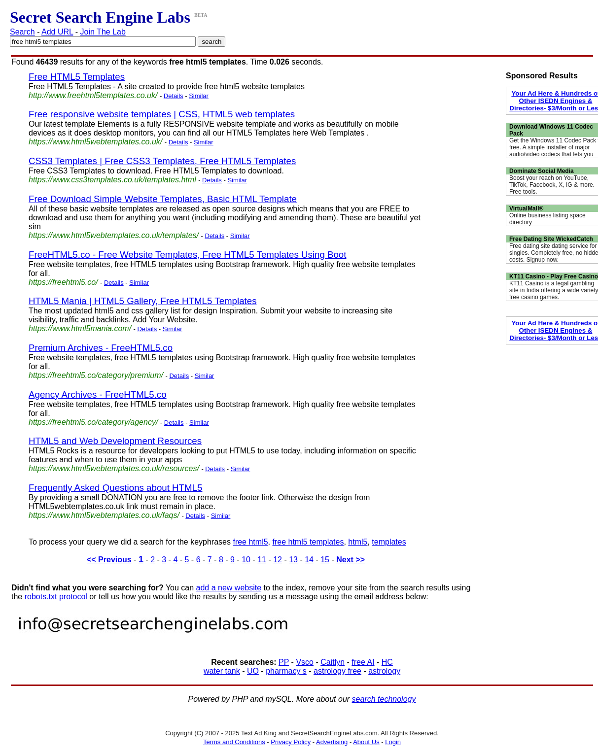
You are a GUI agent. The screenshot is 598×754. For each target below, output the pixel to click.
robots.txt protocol (56, 596)
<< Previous (109, 559)
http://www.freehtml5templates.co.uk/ (93, 95)
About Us (366, 742)
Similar (199, 96)
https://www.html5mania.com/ (80, 328)
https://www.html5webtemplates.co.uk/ (95, 141)
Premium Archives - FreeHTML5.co (101, 348)
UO (253, 671)
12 (277, 559)
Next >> (350, 559)
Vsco (305, 662)
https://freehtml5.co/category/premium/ (96, 375)
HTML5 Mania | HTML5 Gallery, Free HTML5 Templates (143, 301)
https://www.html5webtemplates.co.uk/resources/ (114, 468)
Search (22, 32)
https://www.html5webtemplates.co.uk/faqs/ (104, 515)
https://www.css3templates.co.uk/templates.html (112, 179)
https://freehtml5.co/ (63, 282)
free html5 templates (308, 542)
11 (261, 559)
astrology (384, 671)
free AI (363, 662)
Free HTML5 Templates (77, 76)
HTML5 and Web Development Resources (115, 441)
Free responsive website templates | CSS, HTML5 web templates (162, 114)
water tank (222, 671)
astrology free (337, 671)
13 (293, 559)
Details (173, 96)
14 (309, 559)
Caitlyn (332, 662)
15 (324, 559)
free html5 (250, 542)
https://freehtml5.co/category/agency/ (93, 422)
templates (389, 542)
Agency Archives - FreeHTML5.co (98, 394)
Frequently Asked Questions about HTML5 (115, 487)
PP (284, 662)
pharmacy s (286, 671)
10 (246, 559)
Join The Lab (103, 32)
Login (393, 742)
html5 (357, 542)
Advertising (332, 742)
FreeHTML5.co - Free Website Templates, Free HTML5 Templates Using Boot (187, 254)
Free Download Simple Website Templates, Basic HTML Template (163, 199)
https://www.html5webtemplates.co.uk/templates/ (114, 235)
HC (387, 662)
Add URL (57, 32)
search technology (384, 699)
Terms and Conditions (234, 742)
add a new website (229, 587)
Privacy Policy (291, 742)
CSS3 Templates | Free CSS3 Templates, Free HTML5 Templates (162, 161)
